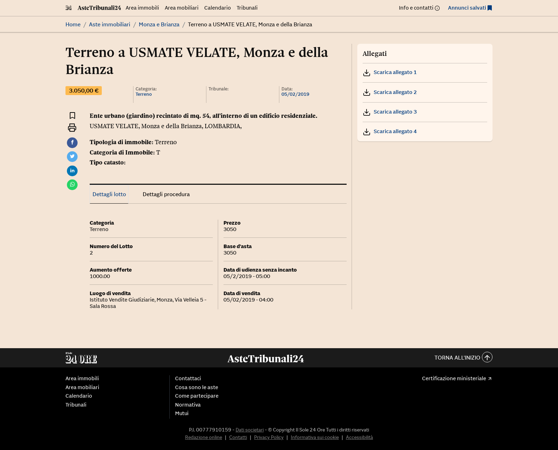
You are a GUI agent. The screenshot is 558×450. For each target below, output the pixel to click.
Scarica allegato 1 (390, 72)
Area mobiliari (182, 7)
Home (72, 24)
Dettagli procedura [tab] (166, 194)
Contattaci (188, 378)
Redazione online (203, 437)
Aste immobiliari (109, 24)
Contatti (238, 437)
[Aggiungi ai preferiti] (72, 115)
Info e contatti (416, 7)
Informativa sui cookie (315, 437)
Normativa (188, 405)
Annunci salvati (467, 7)
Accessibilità (359, 437)
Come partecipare (197, 396)
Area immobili (142, 7)
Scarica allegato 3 (390, 111)
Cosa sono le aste (196, 387)
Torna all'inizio (464, 358)
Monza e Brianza (159, 24)
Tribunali (247, 7)
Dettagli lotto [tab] (109, 194)
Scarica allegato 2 (390, 92)
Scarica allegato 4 (390, 131)
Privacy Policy (269, 437)
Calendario (217, 7)
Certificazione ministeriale (454, 378)
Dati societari (250, 430)
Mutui (182, 413)
